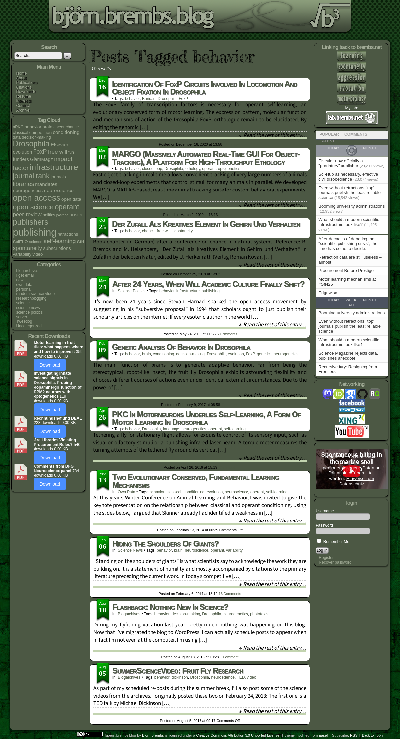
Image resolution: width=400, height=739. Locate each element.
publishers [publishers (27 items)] (30, 222)
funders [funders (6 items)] (21, 159)
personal (23, 289)
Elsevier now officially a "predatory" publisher (340, 163)
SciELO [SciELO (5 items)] (20, 241)
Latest (327, 141)
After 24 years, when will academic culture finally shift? (208, 283)
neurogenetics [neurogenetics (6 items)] (28, 190)
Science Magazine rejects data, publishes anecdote (348, 356)
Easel (323, 735)
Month (369, 300)
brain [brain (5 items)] (47, 126)
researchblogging (31, 298)
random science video (35, 294)
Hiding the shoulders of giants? (165, 543)
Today (333, 300)
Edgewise (327, 292)
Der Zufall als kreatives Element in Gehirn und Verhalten (206, 223)
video (251, 677)
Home (21, 73)
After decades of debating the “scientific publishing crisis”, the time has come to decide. (347, 243)
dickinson (180, 677)
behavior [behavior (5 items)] (33, 126)
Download (49, 365)
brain (146, 354)
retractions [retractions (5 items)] (68, 234)
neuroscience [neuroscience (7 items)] (59, 190)
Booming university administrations (351, 206)
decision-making (190, 354)
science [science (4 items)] (35, 242)
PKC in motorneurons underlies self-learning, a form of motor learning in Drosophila (206, 418)
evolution (236, 354)
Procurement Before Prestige (346, 270)
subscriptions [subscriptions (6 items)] (57, 248)
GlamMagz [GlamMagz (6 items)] (41, 159)
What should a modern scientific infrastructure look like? (348, 222)
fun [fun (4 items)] (71, 152)
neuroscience (236, 492)
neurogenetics (286, 354)
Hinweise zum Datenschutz (356, 481)
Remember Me (333, 541)
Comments (227, 334)
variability (234, 550)
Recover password (335, 562)
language (171, 429)
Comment (232, 144)
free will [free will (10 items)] (57, 151)
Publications (26, 82)
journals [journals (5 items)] (58, 176)
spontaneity (183, 231)
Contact (23, 105)
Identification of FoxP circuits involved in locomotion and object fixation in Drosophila (204, 87)
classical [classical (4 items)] (20, 132)
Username (325, 511)
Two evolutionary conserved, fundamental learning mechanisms (195, 480)
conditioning (163, 354)
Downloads (25, 91)
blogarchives (27, 270)
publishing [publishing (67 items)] (34, 232)
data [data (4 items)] (17, 137)
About (21, 78)
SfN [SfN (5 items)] (80, 241)
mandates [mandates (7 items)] (46, 184)
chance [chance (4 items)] (72, 127)
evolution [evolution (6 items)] (22, 152)
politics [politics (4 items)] (49, 215)
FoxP (183, 98)
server (21, 317)
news (20, 280)
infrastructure (188, 291)
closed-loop (152, 168)
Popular (329, 134)
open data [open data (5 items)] (71, 199)
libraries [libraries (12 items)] (23, 183)
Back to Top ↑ (373, 735)
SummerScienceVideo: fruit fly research (177, 670)
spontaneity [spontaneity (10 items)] (27, 248)
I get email (25, 275)
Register (326, 557)
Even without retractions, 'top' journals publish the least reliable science (349, 192)
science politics (29, 312)
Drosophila (167, 98)
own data (24, 284)
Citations (24, 87)
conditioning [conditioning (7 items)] (66, 132)
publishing (211, 291)
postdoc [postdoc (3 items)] (62, 215)
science (23, 303)
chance (148, 231)
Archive (22, 110)
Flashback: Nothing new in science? (170, 606)
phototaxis (259, 614)
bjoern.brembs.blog (163, 18)
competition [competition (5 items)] (40, 132)
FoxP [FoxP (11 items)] (40, 151)
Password (324, 525)
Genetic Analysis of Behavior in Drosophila (181, 347)
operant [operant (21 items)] (67, 207)
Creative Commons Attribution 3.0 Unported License (237, 735)
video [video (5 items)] (38, 254)
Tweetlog (24, 321)
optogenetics (229, 168)
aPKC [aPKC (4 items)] (18, 127)
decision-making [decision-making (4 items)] (36, 137)
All (351, 305)
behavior (132, 98)
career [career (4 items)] (59, 127)
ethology (192, 168)
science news (28, 307)
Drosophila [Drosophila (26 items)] (31, 144)
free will (163, 231)
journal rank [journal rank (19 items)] (31, 176)
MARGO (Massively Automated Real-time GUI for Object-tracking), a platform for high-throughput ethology (206, 157)
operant (209, 168)
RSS (354, 735)
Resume (23, 96)
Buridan (148, 98)
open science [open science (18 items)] (33, 207)
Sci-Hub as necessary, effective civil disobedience (348, 177)
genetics (264, 354)
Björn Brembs (153, 735)
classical (173, 492)
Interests (23, 101)
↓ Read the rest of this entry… (273, 135)
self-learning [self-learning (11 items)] (60, 241)
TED (241, 677)
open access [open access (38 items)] (36, 197)
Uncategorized (28, 326)
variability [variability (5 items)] (22, 254)
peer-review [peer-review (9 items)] (27, 214)
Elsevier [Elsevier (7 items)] (59, 144)
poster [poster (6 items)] (75, 214)
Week (351, 300)
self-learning (235, 429)
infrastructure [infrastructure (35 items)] (54, 167)
